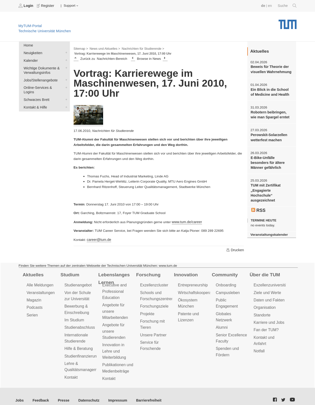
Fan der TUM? (265, 326)
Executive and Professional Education (113, 289)
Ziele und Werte (267, 291)
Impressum (112, 392)
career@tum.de (98, 238)
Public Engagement (232, 298)
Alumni (221, 312)
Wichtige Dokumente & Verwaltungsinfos (65, 66)
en (271, 5)
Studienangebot (77, 283)
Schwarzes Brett (65, 92)
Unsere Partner (152, 331)
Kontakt (70, 371)
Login (26, 6)
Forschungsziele (153, 304)
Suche (288, 6)
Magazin (34, 298)
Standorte (262, 312)
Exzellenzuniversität (270, 283)
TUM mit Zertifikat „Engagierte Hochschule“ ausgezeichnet (271, 186)
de (264, 5)
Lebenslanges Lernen (113, 277)
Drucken (235, 249)
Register (45, 6)
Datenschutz (85, 392)
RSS (258, 201)
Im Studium (73, 317)
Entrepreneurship (192, 283)
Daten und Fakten (268, 298)
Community (224, 273)
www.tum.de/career (186, 221)
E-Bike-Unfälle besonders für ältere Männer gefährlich (271, 159)
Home (27, 45)
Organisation (264, 305)
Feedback (39, 392)
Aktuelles (32, 273)
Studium (69, 273)
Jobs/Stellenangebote (65, 77)
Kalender (65, 59)
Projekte (147, 311)
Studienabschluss (78, 324)
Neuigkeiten (65, 51)
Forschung (147, 273)
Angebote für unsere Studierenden (113, 327)
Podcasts (34, 305)
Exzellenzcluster (153, 283)
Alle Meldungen (39, 283)
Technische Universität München (288, 22)
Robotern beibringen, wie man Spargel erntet (271, 113)
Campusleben (227, 291)
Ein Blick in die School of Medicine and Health (270, 91)
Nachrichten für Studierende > (139, 48)
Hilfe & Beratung (77, 344)
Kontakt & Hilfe (65, 99)
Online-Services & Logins (65, 84)
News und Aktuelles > (103, 48)
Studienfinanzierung (80, 351)
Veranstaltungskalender (268, 225)
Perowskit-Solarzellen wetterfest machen (268, 135)
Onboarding (225, 283)
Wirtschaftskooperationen (199, 291)
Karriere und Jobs (268, 319)
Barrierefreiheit (142, 392)
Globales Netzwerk (231, 305)
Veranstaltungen (40, 291)
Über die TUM (264, 273)
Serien (32, 312)
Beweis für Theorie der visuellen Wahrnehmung (270, 68)
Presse (61, 392)
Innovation (185, 273)
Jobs (19, 392)
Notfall (259, 346)
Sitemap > (80, 48)
